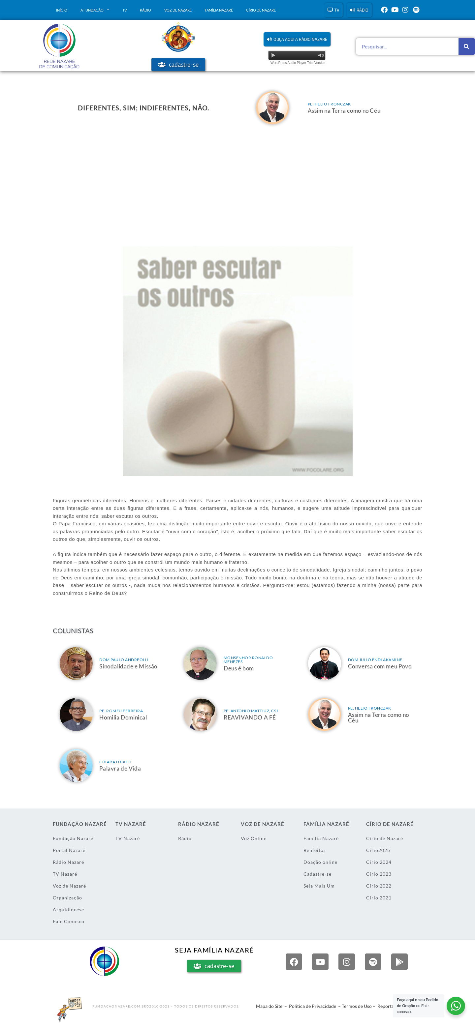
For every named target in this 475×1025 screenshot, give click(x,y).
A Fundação (94, 10)
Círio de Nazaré (261, 10)
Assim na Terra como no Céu (344, 110)
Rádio (145, 10)
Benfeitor (314, 850)
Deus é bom (239, 668)
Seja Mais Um (319, 886)
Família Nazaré (219, 10)
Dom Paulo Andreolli (124, 659)
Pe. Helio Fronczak (329, 104)
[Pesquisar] (467, 46)
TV (124, 10)
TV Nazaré (65, 874)
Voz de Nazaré (178, 10)
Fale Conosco (68, 921)
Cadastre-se (317, 874)
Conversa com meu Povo (380, 666)
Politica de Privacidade (312, 1006)
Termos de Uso (357, 1006)
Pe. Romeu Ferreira (121, 710)
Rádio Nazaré (68, 862)
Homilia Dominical (123, 717)
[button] (297, 39)
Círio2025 (378, 850)
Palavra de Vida (120, 768)
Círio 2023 (379, 874)
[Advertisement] (237, 180)
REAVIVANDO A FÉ (250, 717)
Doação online (320, 862)
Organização (67, 897)
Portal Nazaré (69, 850)
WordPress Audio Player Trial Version (297, 63)
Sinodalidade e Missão (128, 666)
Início (61, 10)
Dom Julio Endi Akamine (375, 659)
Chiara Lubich (115, 761)
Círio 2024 (379, 862)
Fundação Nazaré (73, 838)
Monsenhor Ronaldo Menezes (248, 659)
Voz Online (254, 838)
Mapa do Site (269, 1006)
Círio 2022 (379, 886)
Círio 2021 (379, 897)
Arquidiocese (68, 909)
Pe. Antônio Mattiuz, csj (251, 710)
